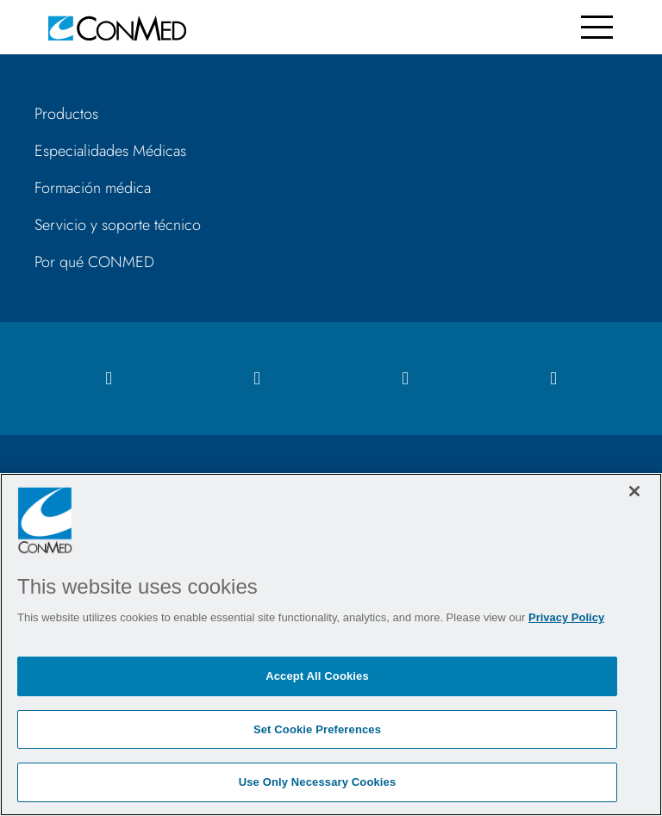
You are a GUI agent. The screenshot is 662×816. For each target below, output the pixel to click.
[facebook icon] (108, 378)
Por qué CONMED (94, 262)
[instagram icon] (257, 378)
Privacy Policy (566, 617)
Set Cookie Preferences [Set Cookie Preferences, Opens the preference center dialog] (317, 729)
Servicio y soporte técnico (117, 225)
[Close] (634, 491)
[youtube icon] (553, 378)
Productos (66, 114)
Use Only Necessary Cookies (318, 782)
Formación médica (92, 188)
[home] (117, 27)
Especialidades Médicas (110, 151)
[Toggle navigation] (597, 27)
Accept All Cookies (317, 676)
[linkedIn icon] (405, 378)
